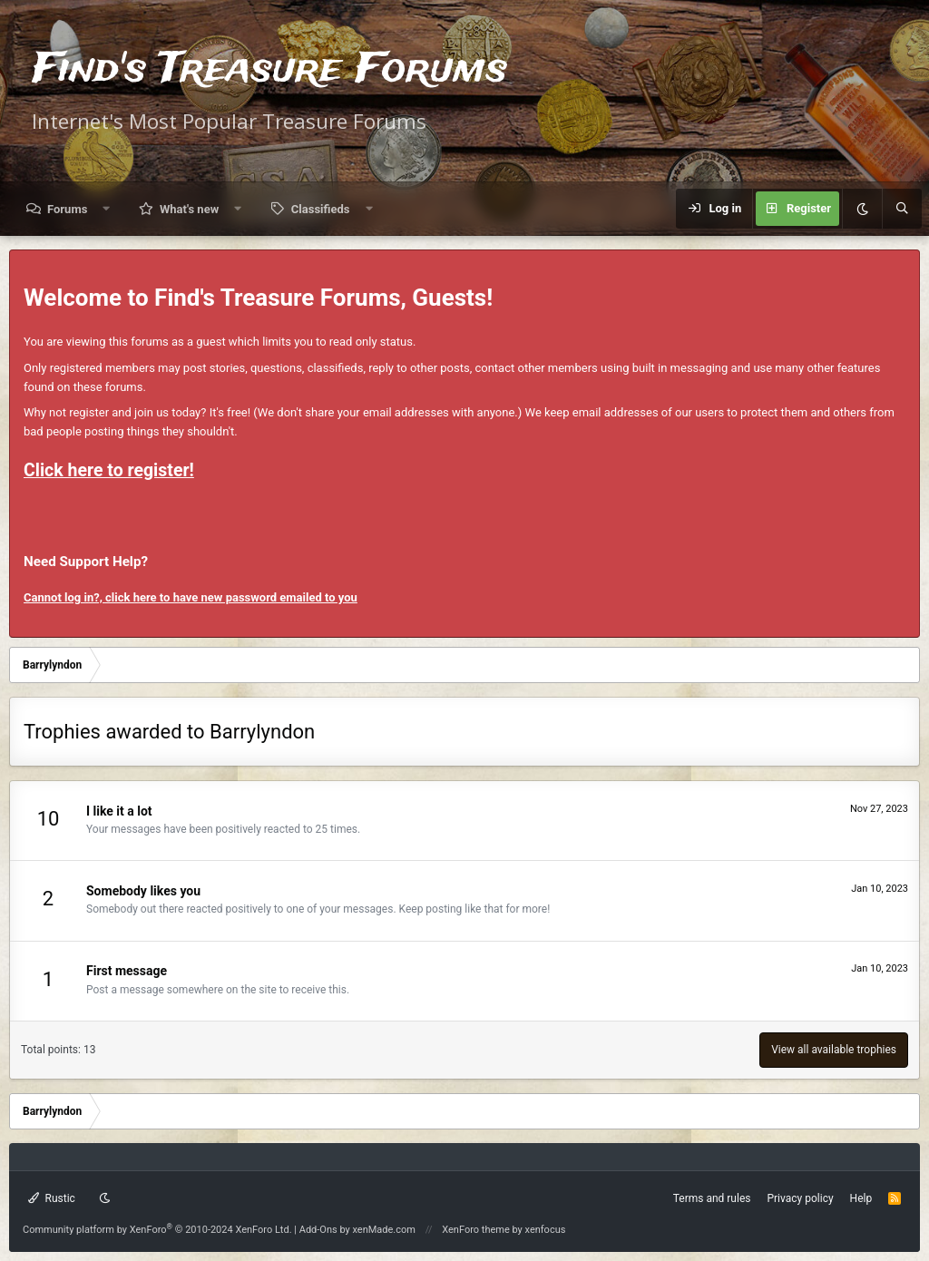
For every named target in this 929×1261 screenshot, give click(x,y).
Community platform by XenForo (157, 1230)
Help (861, 1198)
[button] (106, 209)
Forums (67, 209)
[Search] (902, 209)
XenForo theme (476, 1230)
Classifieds (320, 209)
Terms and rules (712, 1198)
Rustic (51, 1198)
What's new (189, 209)
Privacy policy (800, 1198)
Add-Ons (318, 1230)
